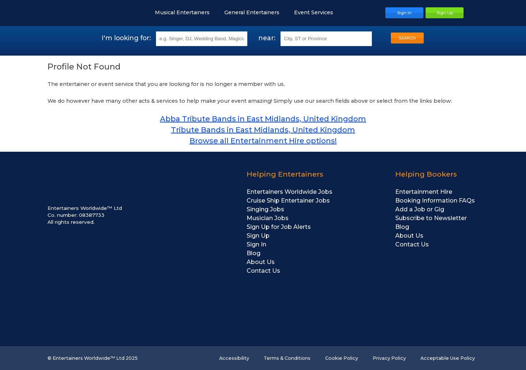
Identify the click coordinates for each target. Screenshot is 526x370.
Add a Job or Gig (419, 209)
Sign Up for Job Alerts (279, 226)
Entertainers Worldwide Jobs (289, 191)
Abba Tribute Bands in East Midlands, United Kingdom (263, 118)
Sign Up (258, 235)
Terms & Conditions (287, 358)
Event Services (317, 12)
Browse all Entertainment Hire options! (263, 140)
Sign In (256, 244)
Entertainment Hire (423, 191)
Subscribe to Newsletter (431, 218)
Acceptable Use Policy (447, 358)
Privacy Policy (389, 358)
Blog (253, 253)
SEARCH (407, 38)
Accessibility (234, 358)
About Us (261, 261)
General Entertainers (255, 12)
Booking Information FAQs (435, 200)
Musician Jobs (268, 218)
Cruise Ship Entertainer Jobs (288, 200)
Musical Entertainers (186, 12)
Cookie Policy (341, 358)
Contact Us (263, 270)
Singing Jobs (265, 209)
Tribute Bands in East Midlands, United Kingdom (263, 129)
